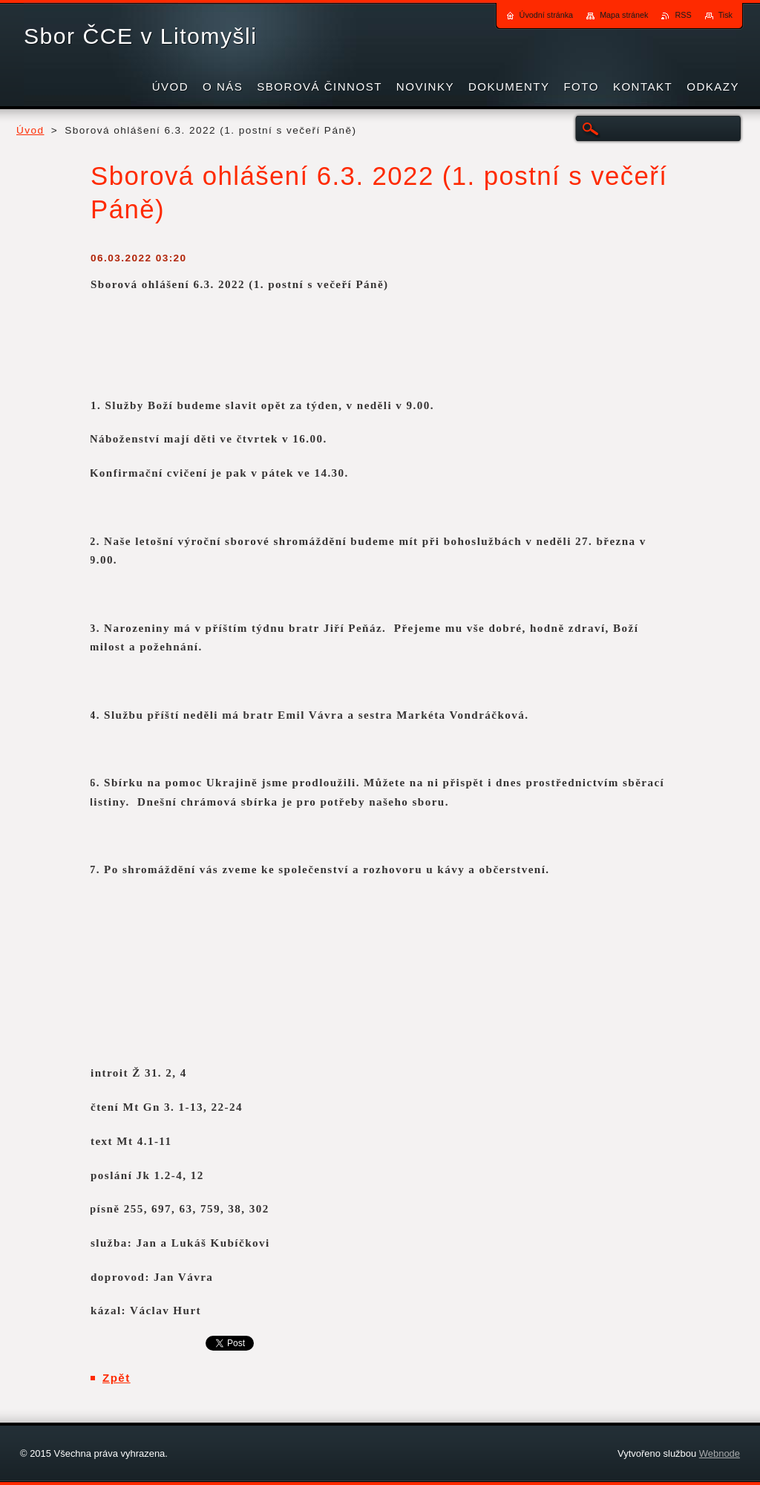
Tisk (725, 14)
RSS (683, 14)
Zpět (116, 1377)
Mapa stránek (624, 14)
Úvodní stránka (547, 14)
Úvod (30, 130)
